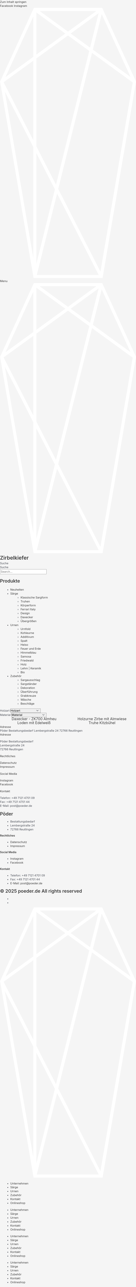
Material (5, 715)
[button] (68, 727)
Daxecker (27, 617)
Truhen (25, 601)
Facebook (6, 784)
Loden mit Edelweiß (34, 723)
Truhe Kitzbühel (102, 723)
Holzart (5, 710)
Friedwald (27, 660)
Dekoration (28, 688)
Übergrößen (28, 621)
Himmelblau (28, 652)
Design (25, 613)
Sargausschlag (30, 680)
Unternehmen (19, 1183)
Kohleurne (27, 633)
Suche (4, 563)
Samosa (26, 656)
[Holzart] (25, 711)
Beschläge (27, 703)
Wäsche (26, 699)
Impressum (7, 766)
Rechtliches (7, 756)
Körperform (28, 605)
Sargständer (29, 684)
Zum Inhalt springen (13, 2)
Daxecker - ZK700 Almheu (34, 719)
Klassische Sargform (34, 597)
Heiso (24, 644)
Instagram (6, 780)
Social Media (8, 773)
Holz (24, 664)
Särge (14, 593)
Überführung (29, 691)
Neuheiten (17, 589)
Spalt (24, 640)
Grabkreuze (28, 695)
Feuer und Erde (31, 648)
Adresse (5, 727)
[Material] (28, 715)
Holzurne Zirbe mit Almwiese (102, 719)
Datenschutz (8, 762)
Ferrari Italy (28, 609)
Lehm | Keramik (31, 668)
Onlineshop (17, 1203)
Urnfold (25, 629)
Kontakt (5, 791)
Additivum (27, 637)
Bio (23, 672)
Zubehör (15, 676)
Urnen (14, 625)
